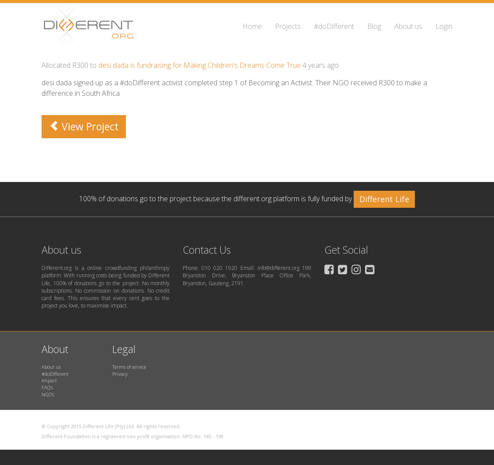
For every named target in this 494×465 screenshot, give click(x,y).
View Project (83, 126)
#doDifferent (334, 26)
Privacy (120, 374)
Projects (288, 26)
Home (252, 26)
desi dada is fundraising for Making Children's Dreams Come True (199, 65)
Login (443, 26)
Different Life (384, 199)
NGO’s (48, 394)
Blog (374, 26)
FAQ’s (47, 387)
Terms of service (129, 367)
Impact (49, 380)
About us (408, 26)
